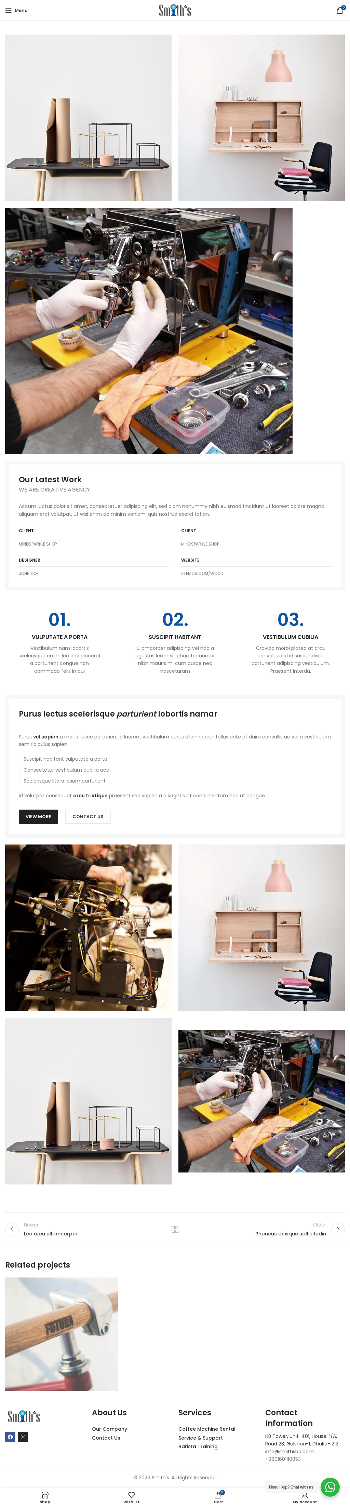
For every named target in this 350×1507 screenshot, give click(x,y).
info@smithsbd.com (289, 1451)
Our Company (109, 1429)
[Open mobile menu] (16, 10)
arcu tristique (90, 795)
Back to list (175, 1229)
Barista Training (198, 1446)
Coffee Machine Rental (206, 1429)
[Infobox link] (59, 643)
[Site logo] (175, 9)
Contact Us (106, 1437)
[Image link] (149, 330)
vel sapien (45, 736)
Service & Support (200, 1437)
